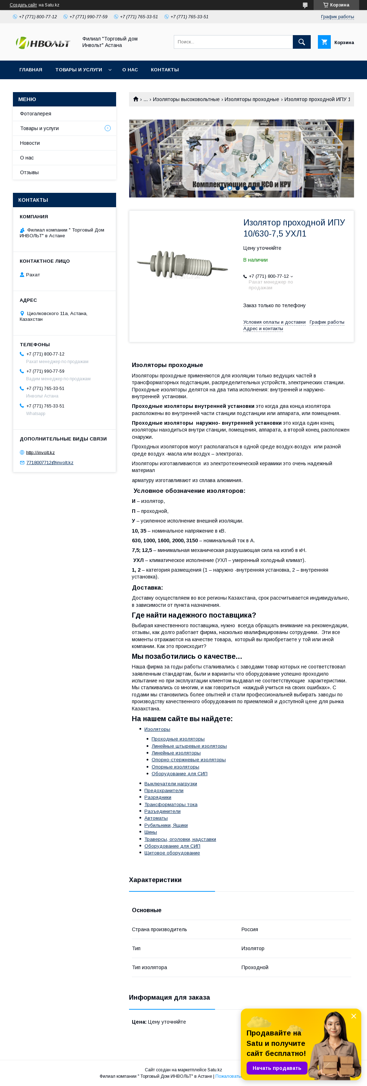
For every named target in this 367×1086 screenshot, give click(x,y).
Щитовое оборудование (172, 853)
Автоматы (156, 818)
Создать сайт (23, 5)
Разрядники (157, 797)
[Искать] (302, 42)
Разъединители (162, 811)
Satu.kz (215, 1069)
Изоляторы (157, 729)
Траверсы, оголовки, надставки (180, 839)
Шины (150, 832)
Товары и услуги (78, 69)
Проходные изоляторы (178, 739)
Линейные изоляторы (176, 753)
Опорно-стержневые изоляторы (189, 759)
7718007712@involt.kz (50, 462)
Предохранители (164, 790)
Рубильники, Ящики (166, 825)
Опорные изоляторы (175, 767)
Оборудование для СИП (180, 773)
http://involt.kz (40, 452)
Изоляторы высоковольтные (186, 99)
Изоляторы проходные (252, 99)
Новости (30, 143)
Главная (30, 69)
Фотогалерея (35, 113)
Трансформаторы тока (170, 804)
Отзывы (29, 172)
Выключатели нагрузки (170, 783)
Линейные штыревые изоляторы (189, 746)
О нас (130, 69)
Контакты (165, 69)
